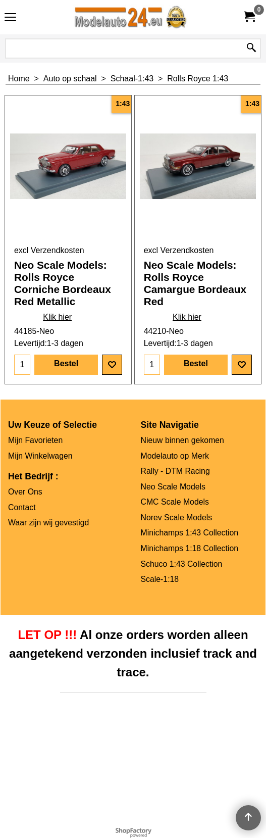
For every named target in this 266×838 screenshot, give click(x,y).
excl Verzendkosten (49, 250)
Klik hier (57, 317)
